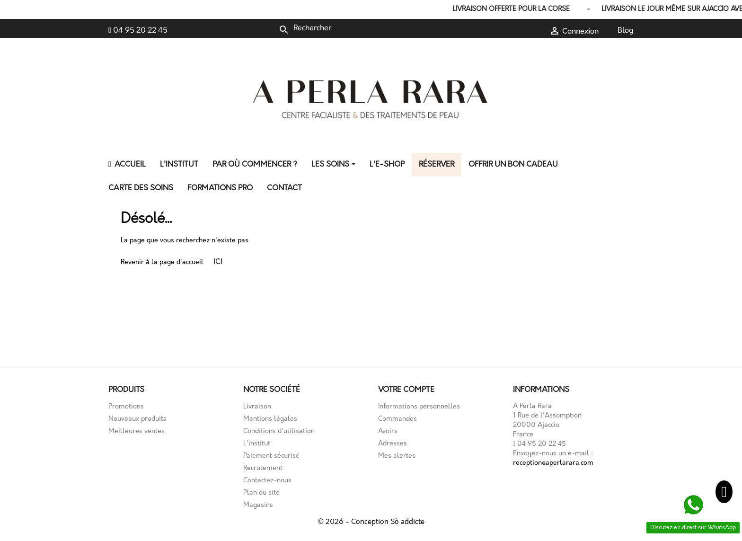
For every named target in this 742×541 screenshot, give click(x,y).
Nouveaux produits (137, 419)
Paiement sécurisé (271, 456)
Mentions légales (270, 419)
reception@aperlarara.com (553, 463)
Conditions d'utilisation (279, 431)
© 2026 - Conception (354, 522)
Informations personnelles (419, 406)
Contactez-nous (267, 480)
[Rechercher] (341, 28)
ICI (217, 262)
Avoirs (388, 431)
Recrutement (263, 468)
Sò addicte (407, 522)
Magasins (258, 505)
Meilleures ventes (136, 431)
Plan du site (261, 493)
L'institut (256, 443)
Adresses (392, 443)
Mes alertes (396, 456)
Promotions (126, 406)
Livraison (257, 406)
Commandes (397, 419)
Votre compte (406, 390)
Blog (626, 31)
